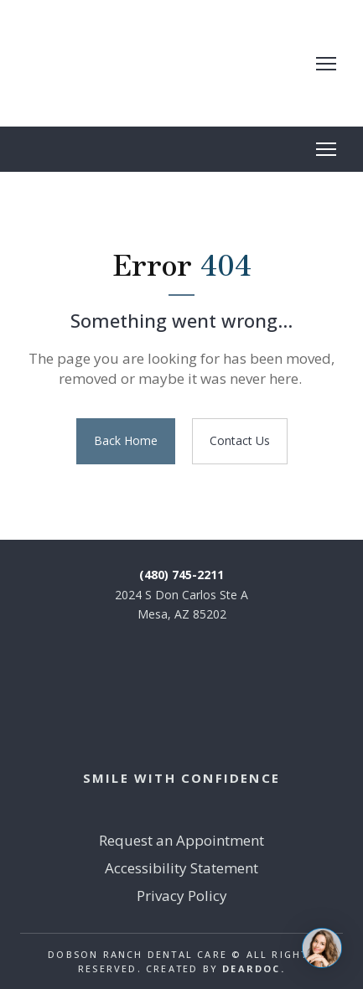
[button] (125, 441)
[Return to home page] (154, 63)
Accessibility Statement (181, 868)
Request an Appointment (181, 840)
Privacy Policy (182, 895)
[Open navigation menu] (326, 63)
